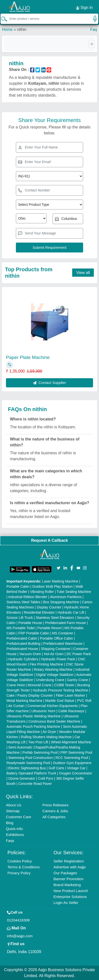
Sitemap (13, 811)
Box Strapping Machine (61, 602)
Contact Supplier (49, 382)
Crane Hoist (15, 685)
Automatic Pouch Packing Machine (33, 727)
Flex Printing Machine (46, 664)
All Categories (54, 817)
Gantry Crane (77, 680)
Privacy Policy (19, 873)
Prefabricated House (22, 649)
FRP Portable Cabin (33, 633)
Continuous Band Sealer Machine (54, 721)
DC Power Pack (78, 654)
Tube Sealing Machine (74, 592)
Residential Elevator (39, 612)
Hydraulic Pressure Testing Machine (60, 690)
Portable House (30, 623)
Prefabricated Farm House (65, 623)
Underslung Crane (50, 680)
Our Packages (65, 873)
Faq (93, 29)
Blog (9, 823)
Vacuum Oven (30, 654)
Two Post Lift (38, 742)
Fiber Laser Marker (70, 695)
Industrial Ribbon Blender (27, 597)
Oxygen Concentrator (75, 773)
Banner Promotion (69, 879)
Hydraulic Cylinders (23, 659)
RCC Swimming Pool (72, 758)
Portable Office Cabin (56, 638)
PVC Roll (84, 701)
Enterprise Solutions (70, 897)
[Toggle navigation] (92, 44)
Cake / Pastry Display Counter (29, 695)
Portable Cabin (18, 586)
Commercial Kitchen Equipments (52, 706)
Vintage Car (76, 768)
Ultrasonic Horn (43, 711)
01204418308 (18, 920)
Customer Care (18, 817)
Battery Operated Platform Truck (31, 773)
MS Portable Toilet (20, 628)
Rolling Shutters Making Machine (46, 737)
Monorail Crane (39, 685)
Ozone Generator (21, 778)
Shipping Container (55, 649)
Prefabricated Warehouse (62, 644)
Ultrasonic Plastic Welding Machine (33, 716)
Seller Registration (69, 861)
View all (83, 273)
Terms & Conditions (23, 867)
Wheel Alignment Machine (71, 742)
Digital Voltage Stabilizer (55, 675)
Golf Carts (56, 768)
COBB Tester (64, 685)
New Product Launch (71, 891)
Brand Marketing (67, 885)
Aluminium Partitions (66, 597)
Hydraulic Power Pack (58, 659)
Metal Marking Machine (24, 701)
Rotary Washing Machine (53, 669)
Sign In (84, 7)
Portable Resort (49, 628)
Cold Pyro (45, 778)
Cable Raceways (71, 711)
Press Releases (55, 805)
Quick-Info (14, 829)
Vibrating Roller (42, 592)
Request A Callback (49, 540)
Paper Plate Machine (28, 357)
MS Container (62, 633)
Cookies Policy (19, 861)
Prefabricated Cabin (21, 638)
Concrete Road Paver (35, 784)
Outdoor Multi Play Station (52, 586)
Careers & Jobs (55, 811)
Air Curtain (16, 706)
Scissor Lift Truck (19, 618)
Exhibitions (15, 835)
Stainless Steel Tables (23, 602)
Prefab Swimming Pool (40, 752)
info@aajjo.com (20, 936)
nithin (21, 29)
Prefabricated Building (23, 644)
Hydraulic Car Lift (71, 612)
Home (7, 29)
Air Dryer (49, 732)
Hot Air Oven (54, 654)
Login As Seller (66, 902)
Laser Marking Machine (60, 581)
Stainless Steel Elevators (55, 618)
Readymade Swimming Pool (28, 763)
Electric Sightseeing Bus (27, 768)
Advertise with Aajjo (70, 867)
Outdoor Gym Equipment (72, 763)
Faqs (10, 840)
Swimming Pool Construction (30, 758)
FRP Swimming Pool (76, 752)
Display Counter (49, 607)
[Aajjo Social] (58, 567)
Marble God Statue (59, 701)
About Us (13, 805)
